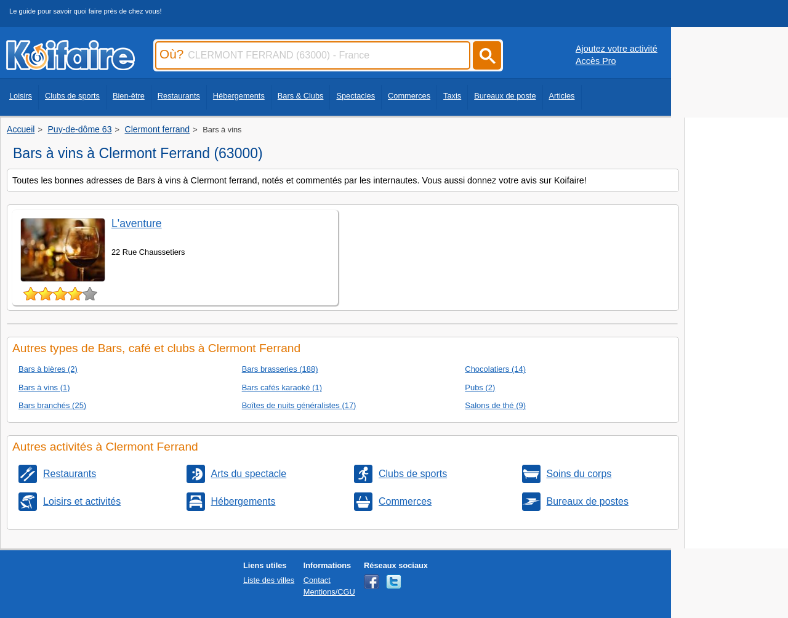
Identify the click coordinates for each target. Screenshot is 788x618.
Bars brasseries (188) (280, 369)
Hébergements (239, 95)
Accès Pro (596, 61)
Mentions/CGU (329, 591)
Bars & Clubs (301, 95)
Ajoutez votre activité (616, 49)
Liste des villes (268, 580)
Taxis (452, 95)
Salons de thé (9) (495, 405)
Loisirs (20, 95)
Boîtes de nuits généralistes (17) (299, 405)
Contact (317, 580)
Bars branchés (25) (52, 405)
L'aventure (136, 223)
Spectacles (355, 95)
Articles (562, 95)
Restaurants (179, 95)
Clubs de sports (72, 95)
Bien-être (129, 95)
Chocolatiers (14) (495, 369)
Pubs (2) (480, 387)
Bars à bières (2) (48, 369)
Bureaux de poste (505, 95)
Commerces (409, 95)
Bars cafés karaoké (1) (282, 387)
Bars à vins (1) (44, 387)
